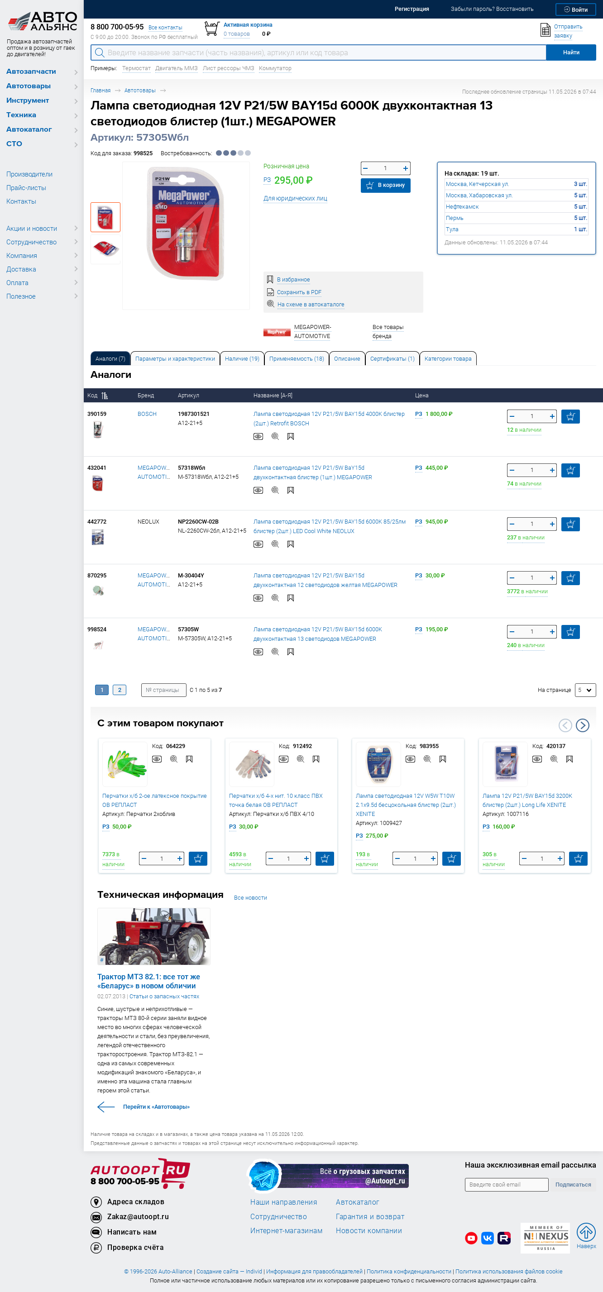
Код (97, 395)
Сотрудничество (31, 241)
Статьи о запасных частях (164, 996)
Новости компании (369, 1230)
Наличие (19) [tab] (242, 358)
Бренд (146, 395)
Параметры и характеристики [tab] (175, 358)
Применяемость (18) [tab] (296, 358)
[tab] (110, 358)
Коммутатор (275, 68)
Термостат (136, 68)
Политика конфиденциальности (409, 1271)
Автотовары (28, 86)
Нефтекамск (462, 206)
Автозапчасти (31, 72)
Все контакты (165, 27)
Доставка (21, 268)
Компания (21, 255)
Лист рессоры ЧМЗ (228, 68)
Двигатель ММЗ (176, 68)
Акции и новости (31, 228)
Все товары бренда (388, 331)
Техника (21, 115)
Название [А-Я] (274, 395)
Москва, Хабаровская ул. (479, 195)
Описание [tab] (347, 358)
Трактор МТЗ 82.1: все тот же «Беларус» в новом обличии (148, 981)
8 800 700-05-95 (125, 1182)
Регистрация (412, 9)
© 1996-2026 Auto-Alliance (158, 1271)
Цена (422, 395)
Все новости (250, 897)
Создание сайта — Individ (229, 1271)
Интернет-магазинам (286, 1230)
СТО (14, 144)
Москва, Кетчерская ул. (477, 184)
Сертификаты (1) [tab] (392, 358)
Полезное (21, 295)
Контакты (21, 200)
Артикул (189, 395)
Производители (29, 173)
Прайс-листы (26, 187)
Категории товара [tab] (448, 358)
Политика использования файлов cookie (509, 1271)
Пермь (455, 218)
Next (582, 725)
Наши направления (283, 1202)
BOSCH (147, 414)
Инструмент (27, 101)
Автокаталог (29, 129)
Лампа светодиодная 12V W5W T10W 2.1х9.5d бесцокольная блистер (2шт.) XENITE (406, 805)
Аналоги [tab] (110, 358)
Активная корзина (248, 25)
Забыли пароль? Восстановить (492, 9)
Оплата (17, 282)
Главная (100, 90)
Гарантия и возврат (370, 1216)
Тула (452, 229)
